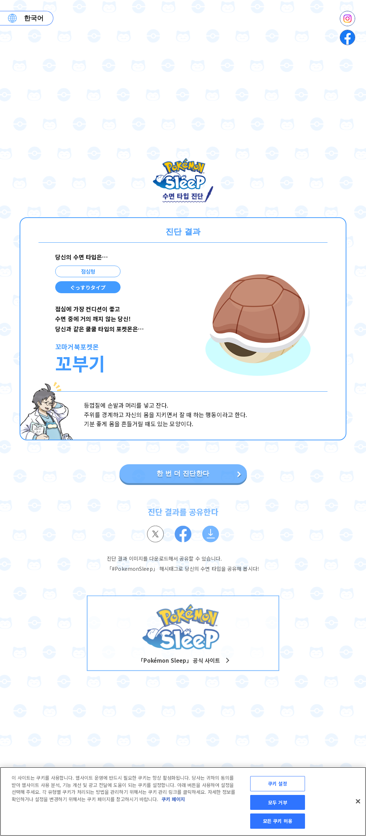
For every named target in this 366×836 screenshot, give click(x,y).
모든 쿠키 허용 (277, 820)
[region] (183, 801)
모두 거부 (277, 802)
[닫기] (358, 801)
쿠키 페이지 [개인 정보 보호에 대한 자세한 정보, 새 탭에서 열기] (173, 799)
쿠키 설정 (277, 783)
